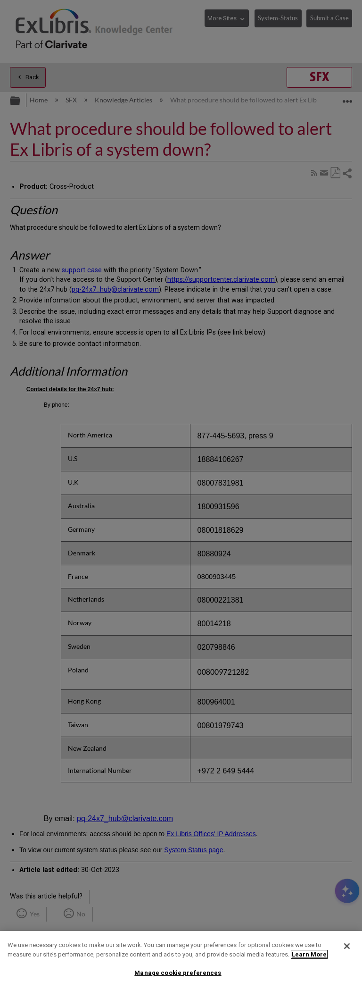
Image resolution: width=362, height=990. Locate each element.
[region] (181, 960)
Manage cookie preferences (177, 972)
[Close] (347, 946)
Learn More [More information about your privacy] (309, 954)
